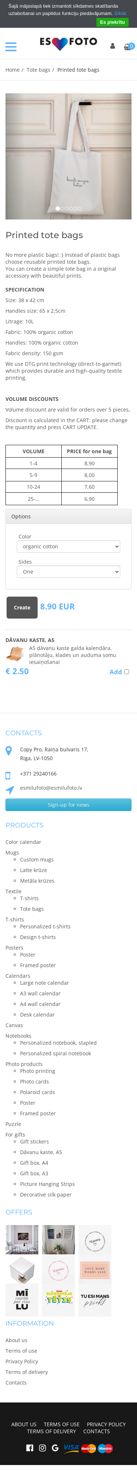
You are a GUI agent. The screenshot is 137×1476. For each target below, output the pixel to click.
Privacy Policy (21, 1361)
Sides (25, 561)
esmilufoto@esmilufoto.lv (51, 787)
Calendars (17, 975)
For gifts (15, 1134)
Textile (13, 891)
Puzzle (13, 1123)
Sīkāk (120, 13)
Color (25, 536)
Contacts (16, 1382)
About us (16, 1340)
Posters (14, 947)
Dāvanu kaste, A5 (29, 639)
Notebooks (18, 1035)
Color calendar (23, 841)
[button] (14, 156)
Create (22, 607)
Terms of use (21, 1350)
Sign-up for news (69, 804)
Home (12, 69)
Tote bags (38, 69)
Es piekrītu (112, 22)
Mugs (12, 852)
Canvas (14, 1025)
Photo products (24, 1063)
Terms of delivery (26, 1371)
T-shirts (14, 919)
